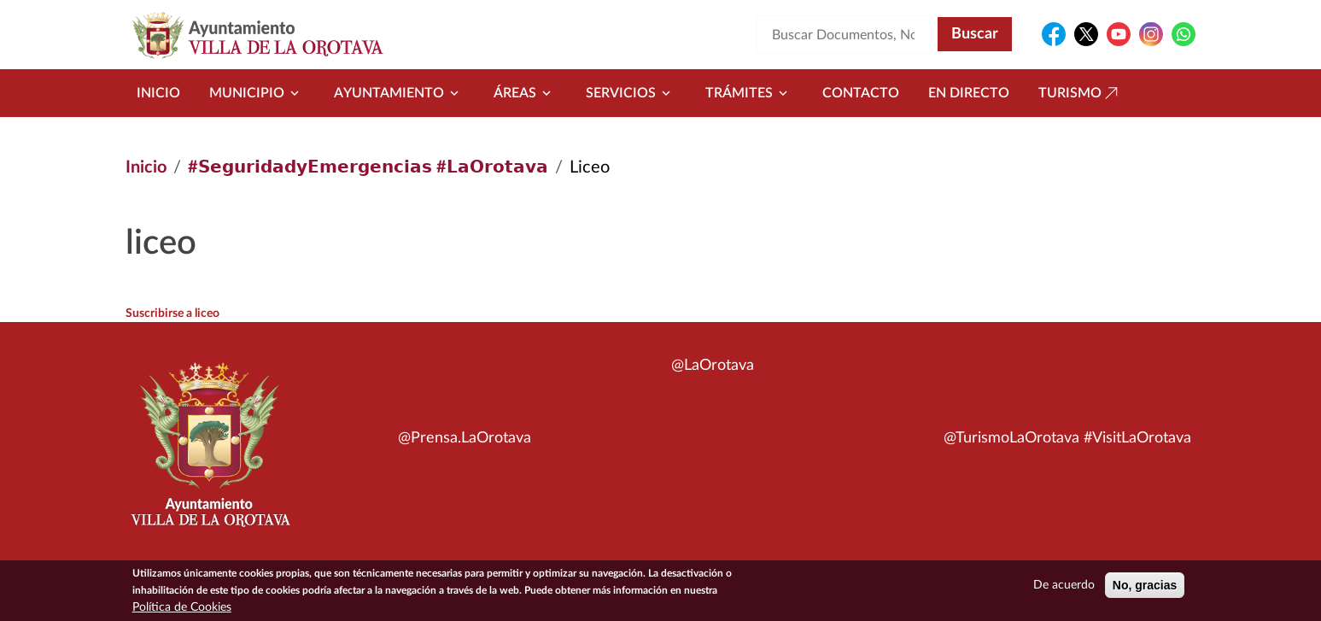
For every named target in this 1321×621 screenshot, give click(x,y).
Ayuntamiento (399, 93)
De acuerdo (1064, 589)
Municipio (257, 93)
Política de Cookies (181, 611)
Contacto (860, 93)
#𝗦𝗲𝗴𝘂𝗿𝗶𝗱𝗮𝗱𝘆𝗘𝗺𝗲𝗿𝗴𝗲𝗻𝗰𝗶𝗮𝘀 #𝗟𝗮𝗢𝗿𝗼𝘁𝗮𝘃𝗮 (368, 167)
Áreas (525, 93)
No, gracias (1145, 588)
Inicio (158, 93)
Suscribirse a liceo (172, 313)
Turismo (1080, 93)
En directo (968, 93)
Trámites (749, 93)
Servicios (631, 93)
